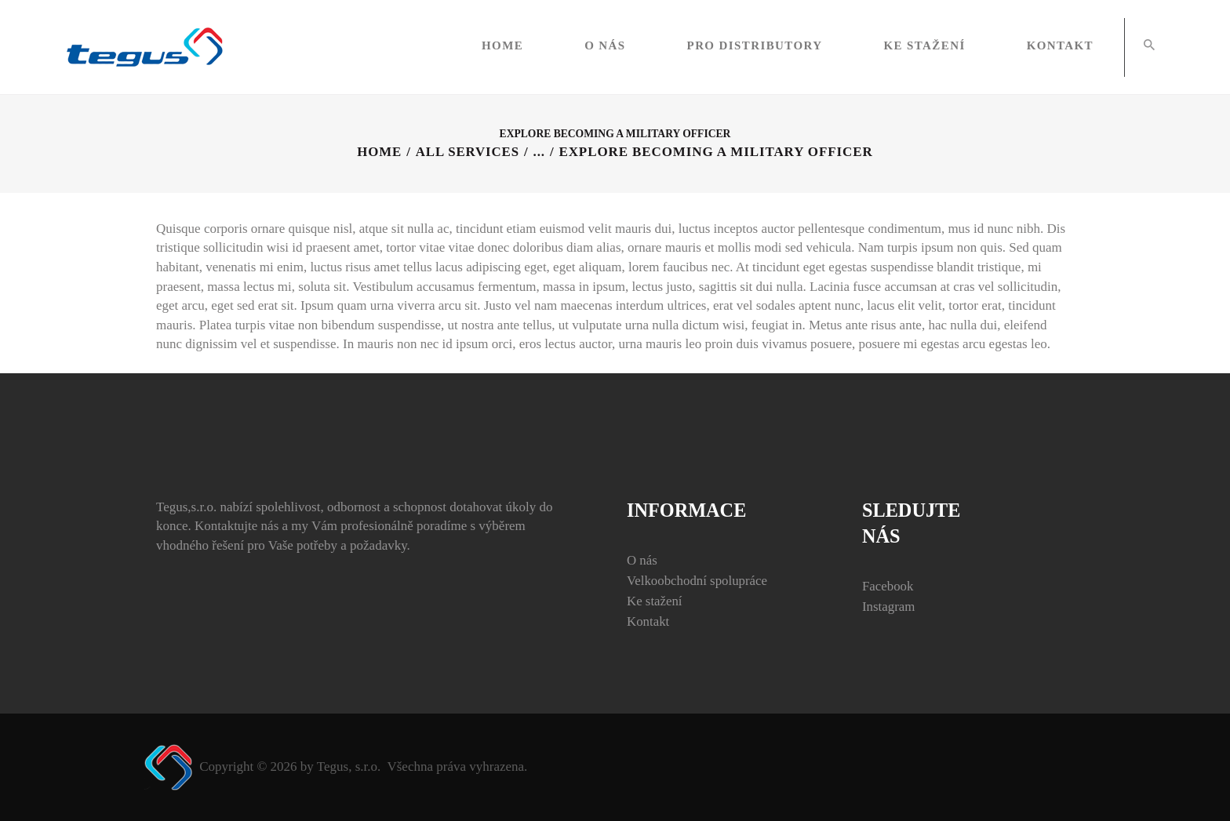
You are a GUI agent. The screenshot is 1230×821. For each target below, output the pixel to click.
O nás (642, 560)
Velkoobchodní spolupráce (698, 580)
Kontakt (648, 621)
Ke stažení (654, 601)
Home (378, 151)
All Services (467, 151)
